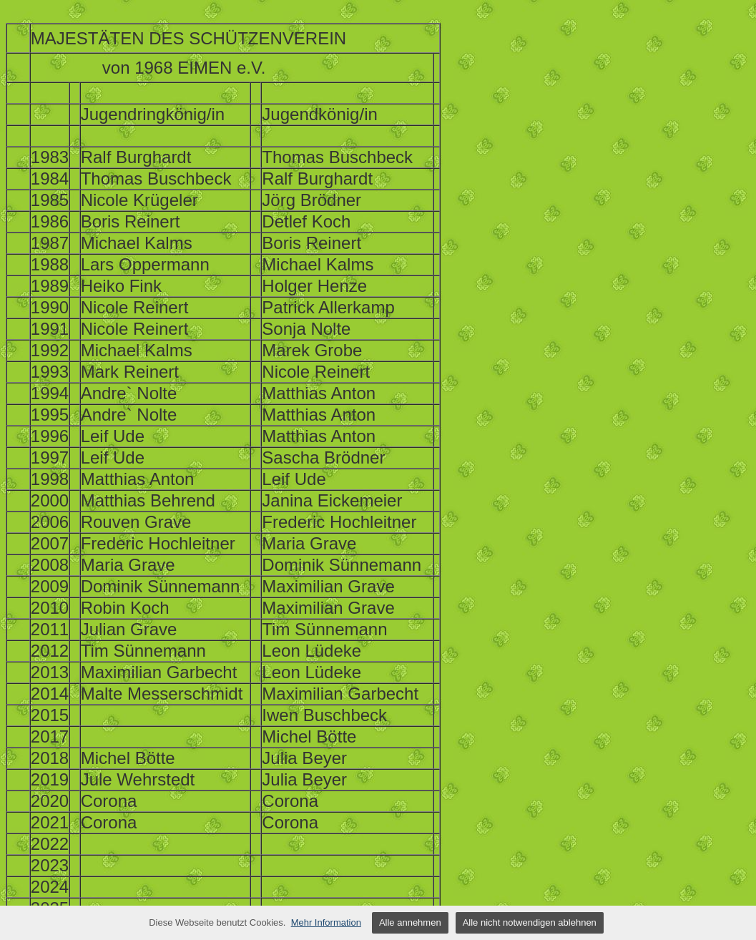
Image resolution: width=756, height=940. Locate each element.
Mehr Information (326, 922)
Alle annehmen (410, 922)
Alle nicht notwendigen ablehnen (530, 922)
